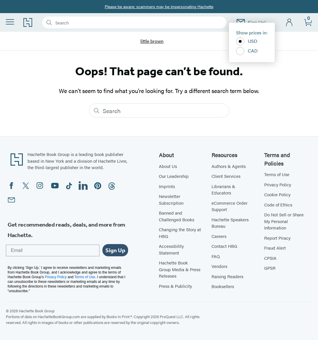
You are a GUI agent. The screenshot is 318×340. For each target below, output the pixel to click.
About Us (168, 166)
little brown (152, 41)
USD (246, 41)
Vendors (219, 266)
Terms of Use (276, 174)
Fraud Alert (275, 248)
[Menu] (10, 21)
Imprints (167, 186)
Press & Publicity (175, 286)
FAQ (216, 256)
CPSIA (270, 258)
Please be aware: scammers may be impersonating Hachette (159, 6)
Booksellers (223, 286)
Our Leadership (174, 176)
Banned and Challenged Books (176, 216)
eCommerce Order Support (229, 206)
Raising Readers (227, 276)
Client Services (226, 176)
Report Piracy (277, 238)
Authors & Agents (229, 166)
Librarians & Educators (223, 189)
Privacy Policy (277, 184)
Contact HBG (224, 246)
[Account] (289, 22)
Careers (219, 236)
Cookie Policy (277, 194)
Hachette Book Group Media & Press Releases (179, 269)
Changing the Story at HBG (180, 232)
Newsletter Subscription (171, 199)
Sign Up (115, 250)
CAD (247, 51)
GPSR (270, 268)
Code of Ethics (278, 204)
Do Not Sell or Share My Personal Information (284, 221)
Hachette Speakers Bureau (230, 222)
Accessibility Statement (171, 249)
